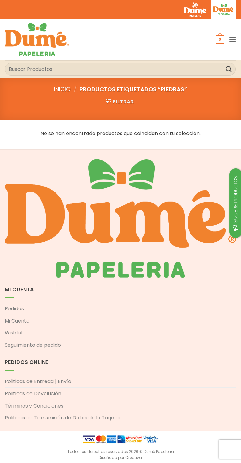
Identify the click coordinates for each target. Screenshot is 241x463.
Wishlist (14, 332)
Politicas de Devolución (33, 393)
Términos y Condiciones (34, 405)
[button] (220, 39)
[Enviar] (228, 69)
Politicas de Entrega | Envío (38, 381)
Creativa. (134, 457)
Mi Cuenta (17, 320)
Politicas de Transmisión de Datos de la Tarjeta (62, 417)
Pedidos (14, 308)
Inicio (62, 89)
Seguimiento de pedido (33, 345)
